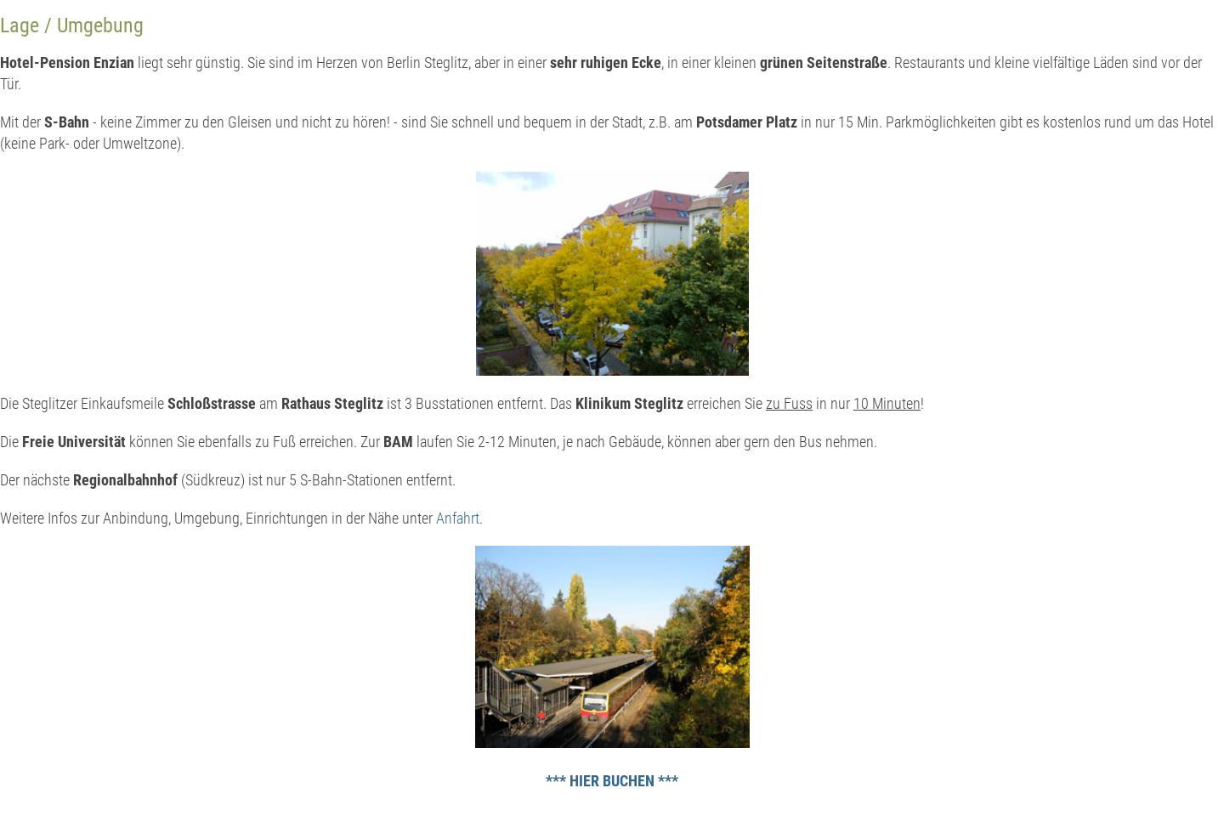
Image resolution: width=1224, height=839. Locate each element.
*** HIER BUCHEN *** (612, 781)
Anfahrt (457, 518)
